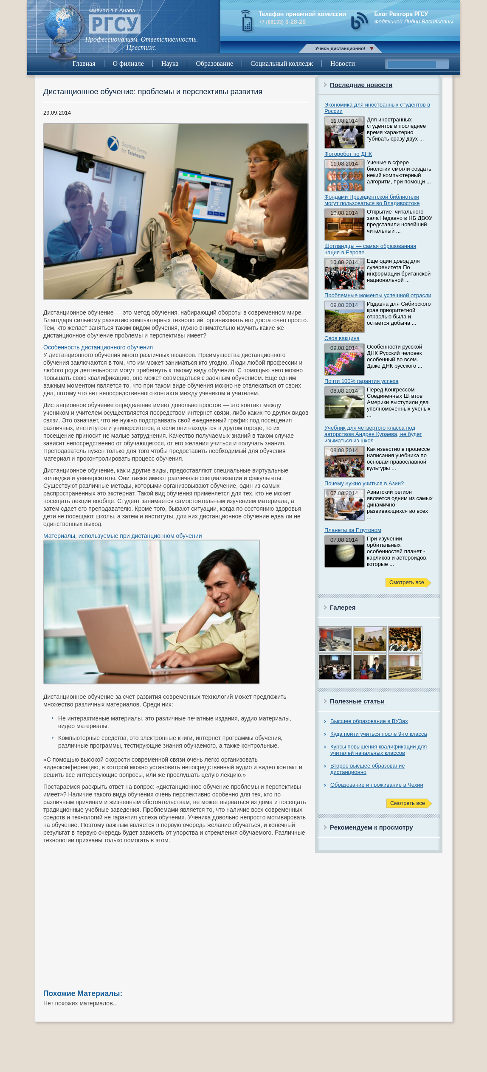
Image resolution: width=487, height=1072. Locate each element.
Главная (84, 63)
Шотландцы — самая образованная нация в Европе (370, 249)
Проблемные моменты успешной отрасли (377, 295)
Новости (342, 63)
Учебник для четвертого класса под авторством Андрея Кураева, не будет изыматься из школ (373, 434)
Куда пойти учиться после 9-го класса (378, 734)
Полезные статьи (357, 701)
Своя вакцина (342, 338)
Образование (214, 63)
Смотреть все (406, 582)
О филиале (128, 63)
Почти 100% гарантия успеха (361, 381)
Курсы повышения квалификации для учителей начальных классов (378, 749)
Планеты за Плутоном (352, 530)
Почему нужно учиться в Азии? (364, 483)
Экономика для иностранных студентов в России (377, 107)
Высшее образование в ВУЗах (369, 721)
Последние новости (361, 84)
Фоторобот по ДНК (348, 154)
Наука (169, 63)
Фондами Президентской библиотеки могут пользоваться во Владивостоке (371, 200)
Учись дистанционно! (340, 48)
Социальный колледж (282, 63)
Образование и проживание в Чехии (376, 785)
